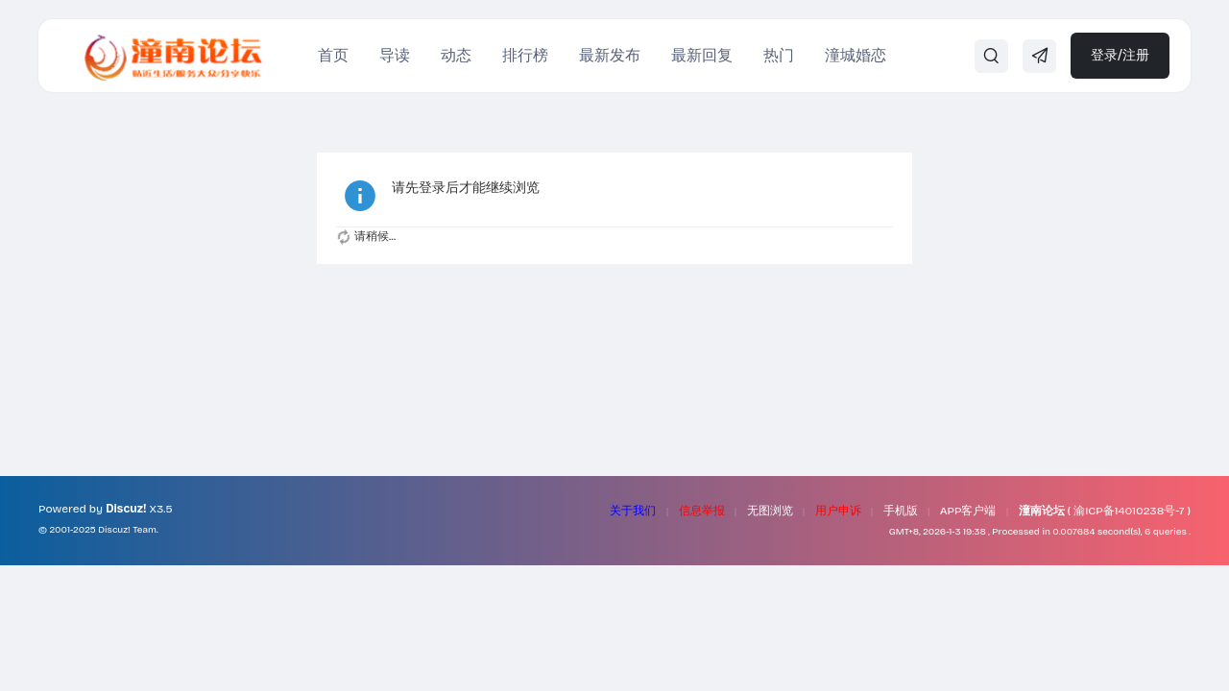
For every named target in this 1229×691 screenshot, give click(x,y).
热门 (778, 55)
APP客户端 (968, 510)
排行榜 (525, 55)
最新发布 (609, 55)
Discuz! (126, 508)
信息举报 (702, 510)
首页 (333, 55)
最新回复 (702, 55)
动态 (456, 55)
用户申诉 (838, 510)
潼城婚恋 (855, 55)
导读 (394, 55)
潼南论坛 (1042, 510)
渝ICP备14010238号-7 (1128, 510)
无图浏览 (770, 510)
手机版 (900, 510)
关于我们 (633, 510)
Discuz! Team (127, 530)
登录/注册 (1120, 55)
